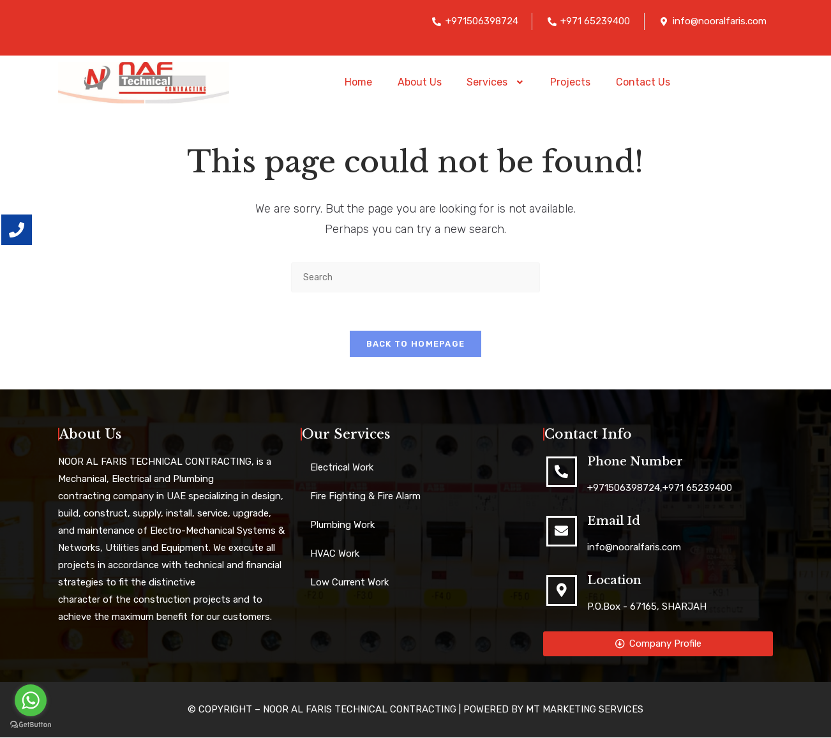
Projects (571, 82)
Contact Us (644, 82)
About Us (419, 82)
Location (614, 581)
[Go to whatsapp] (31, 700)
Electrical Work (341, 468)
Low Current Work (349, 583)
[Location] (561, 591)
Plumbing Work (342, 525)
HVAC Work (334, 554)
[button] (496, 82)
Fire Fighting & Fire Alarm (365, 496)
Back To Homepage (415, 344)
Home (357, 82)
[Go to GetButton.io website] (30, 725)
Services (496, 82)
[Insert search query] (415, 277)
